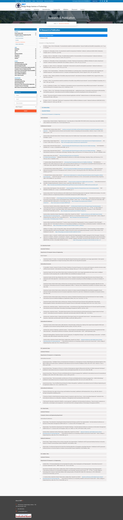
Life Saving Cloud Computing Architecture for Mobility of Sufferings (78, 162)
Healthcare (17, 56)
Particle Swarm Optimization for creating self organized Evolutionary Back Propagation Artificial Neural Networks (73, 176)
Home (56, 23)
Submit (25, 111)
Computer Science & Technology (21, 85)
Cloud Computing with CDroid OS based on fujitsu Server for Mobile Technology (78, 150)
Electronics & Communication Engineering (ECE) (25, 67)
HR (15, 52)
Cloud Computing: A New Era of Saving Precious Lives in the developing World (83, 188)
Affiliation (65, 9)
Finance (16, 50)
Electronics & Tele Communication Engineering (24, 84)
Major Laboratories (19, 44)
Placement (74, 9)
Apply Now (95, 1)
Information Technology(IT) (20, 72)
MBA (16, 47)
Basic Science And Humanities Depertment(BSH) (25, 87)
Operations (17, 55)
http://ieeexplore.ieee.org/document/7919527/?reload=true (73, 210)
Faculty (17, 40)
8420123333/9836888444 (84, 1)
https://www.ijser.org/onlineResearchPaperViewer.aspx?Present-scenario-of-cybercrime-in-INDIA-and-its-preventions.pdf (72, 184)
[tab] (25, 33)
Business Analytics (18, 53)
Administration (46, 9)
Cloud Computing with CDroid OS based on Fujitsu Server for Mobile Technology (78, 145)
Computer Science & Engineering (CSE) (23, 34)
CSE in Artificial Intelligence (20, 73)
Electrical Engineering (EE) (20, 65)
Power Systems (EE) (19, 33)
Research (18, 1)
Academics (28, 9)
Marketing (17, 48)
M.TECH (16, 31)
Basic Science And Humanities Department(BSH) (25, 70)
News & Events (39, 1)
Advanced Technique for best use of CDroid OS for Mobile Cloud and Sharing (61, 156)
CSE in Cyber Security (19, 75)
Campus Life (57, 9)
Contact (82, 9)
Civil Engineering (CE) (19, 62)
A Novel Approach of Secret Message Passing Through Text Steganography (72, 198)
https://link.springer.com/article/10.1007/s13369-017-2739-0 (68, 231)
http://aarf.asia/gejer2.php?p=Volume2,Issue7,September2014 (74, 142)
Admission (36, 9)
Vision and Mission (19, 36)
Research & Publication (64, 23)
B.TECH (16, 61)
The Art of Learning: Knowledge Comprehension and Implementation (78, 168)
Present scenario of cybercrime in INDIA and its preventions (81, 181)
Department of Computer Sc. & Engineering (51, 114)
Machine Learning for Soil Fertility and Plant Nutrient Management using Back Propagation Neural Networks (73, 130)
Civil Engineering (18, 79)
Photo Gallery (28, 1)
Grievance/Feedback (48, 1)
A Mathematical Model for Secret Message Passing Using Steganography (86, 206)
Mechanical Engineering (20, 81)
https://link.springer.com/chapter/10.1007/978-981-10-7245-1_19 (87, 240)
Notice (33, 1)
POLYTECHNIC (17, 78)
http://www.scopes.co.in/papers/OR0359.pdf (60, 202)
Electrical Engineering (19, 82)
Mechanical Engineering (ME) (21, 64)
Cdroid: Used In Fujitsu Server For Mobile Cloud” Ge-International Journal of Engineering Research (81, 140)
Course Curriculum (19, 38)
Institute (19, 9)
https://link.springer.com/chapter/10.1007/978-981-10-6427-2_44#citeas (68, 225)
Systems (16, 58)
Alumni (22, 1)
